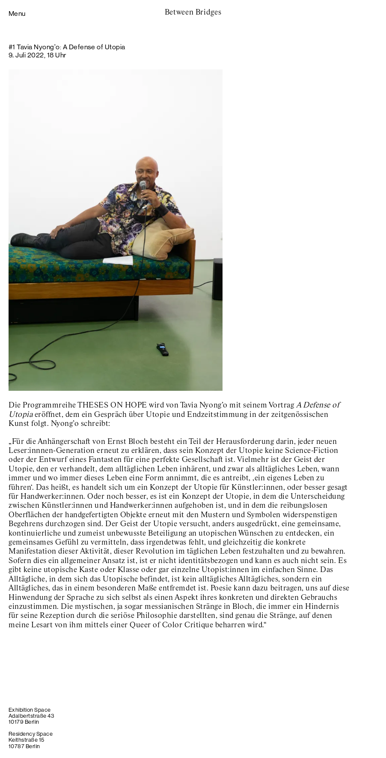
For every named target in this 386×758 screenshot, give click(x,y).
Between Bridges (193, 12)
